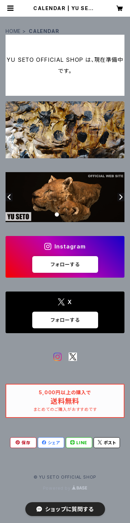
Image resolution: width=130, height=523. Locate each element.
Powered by (65, 488)
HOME (13, 31)
